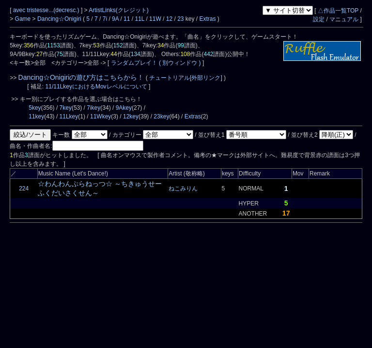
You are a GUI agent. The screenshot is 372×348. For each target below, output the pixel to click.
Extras (208, 18)
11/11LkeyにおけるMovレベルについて (97, 86)
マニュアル (343, 19)
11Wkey (100, 116)
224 (24, 188)
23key (161, 116)
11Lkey (69, 116)
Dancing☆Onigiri (60, 18)
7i (105, 18)
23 (180, 18)
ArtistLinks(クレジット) (118, 10)
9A (115, 18)
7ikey (93, 107)
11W (155, 18)
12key (131, 116)
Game (23, 18)
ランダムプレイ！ (134, 62)
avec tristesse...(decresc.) (47, 10)
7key (66, 107)
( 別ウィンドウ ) (180, 62)
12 (169, 18)
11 (127, 18)
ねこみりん (183, 188)
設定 (319, 19)
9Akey (124, 107)
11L (139, 18)
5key (35, 107)
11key (36, 116)
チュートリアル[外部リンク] (186, 77)
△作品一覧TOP (338, 10)
